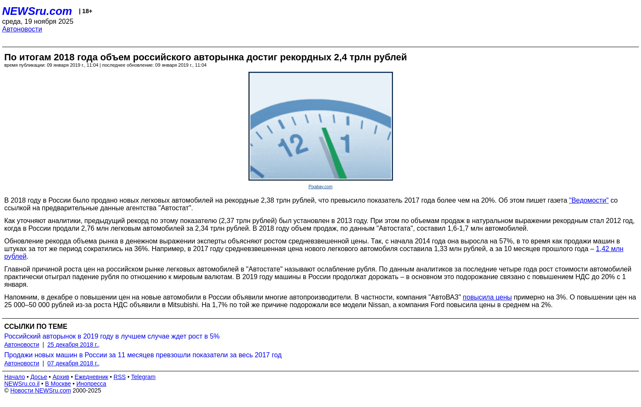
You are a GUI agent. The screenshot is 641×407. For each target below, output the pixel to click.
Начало (14, 376)
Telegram (143, 376)
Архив (61, 376)
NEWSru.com (37, 11)
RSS (119, 376)
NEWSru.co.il (22, 383)
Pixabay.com (320, 186)
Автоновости (22, 29)
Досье (38, 376)
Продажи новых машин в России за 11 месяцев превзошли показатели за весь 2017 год (143, 355)
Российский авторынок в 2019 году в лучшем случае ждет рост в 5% (112, 336)
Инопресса (91, 383)
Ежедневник (91, 376)
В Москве (58, 383)
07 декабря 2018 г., (74, 363)
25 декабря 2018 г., (74, 344)
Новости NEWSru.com (40, 390)
